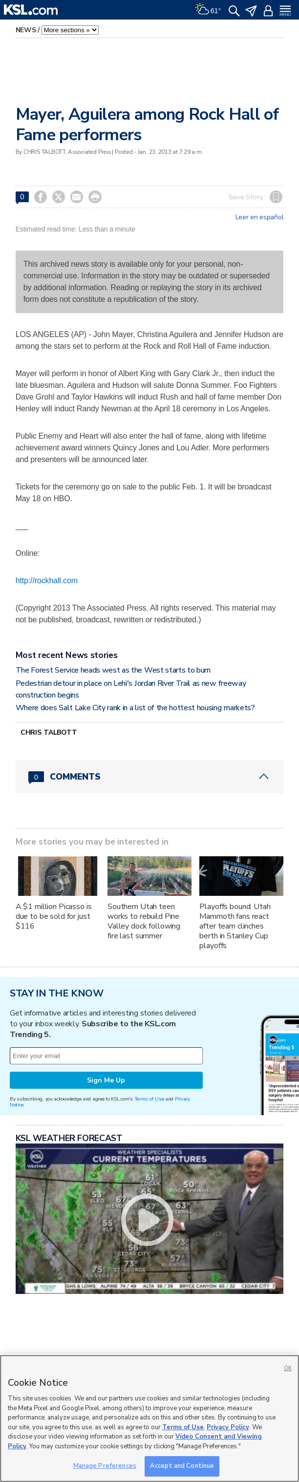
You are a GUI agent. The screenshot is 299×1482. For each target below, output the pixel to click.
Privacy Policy (228, 1427)
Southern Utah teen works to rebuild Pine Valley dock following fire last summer (143, 921)
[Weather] (207, 10)
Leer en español (259, 217)
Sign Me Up (106, 1080)
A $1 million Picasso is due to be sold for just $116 (54, 916)
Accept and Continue (182, 1465)
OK (288, 1368)
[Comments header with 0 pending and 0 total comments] (150, 776)
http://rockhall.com (47, 580)
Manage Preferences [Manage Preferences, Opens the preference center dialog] (104, 1465)
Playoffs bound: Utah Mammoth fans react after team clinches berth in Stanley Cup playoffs (234, 926)
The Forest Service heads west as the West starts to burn (113, 670)
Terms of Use (149, 1099)
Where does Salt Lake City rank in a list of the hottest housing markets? (135, 707)
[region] (149, 1418)
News (26, 30)
